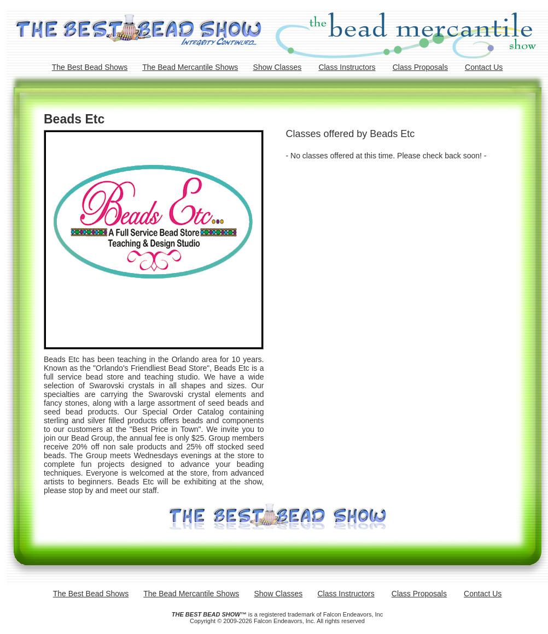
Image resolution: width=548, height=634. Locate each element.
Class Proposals (420, 67)
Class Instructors (346, 67)
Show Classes (277, 67)
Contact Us (484, 67)
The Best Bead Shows (90, 67)
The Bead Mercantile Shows (190, 67)
